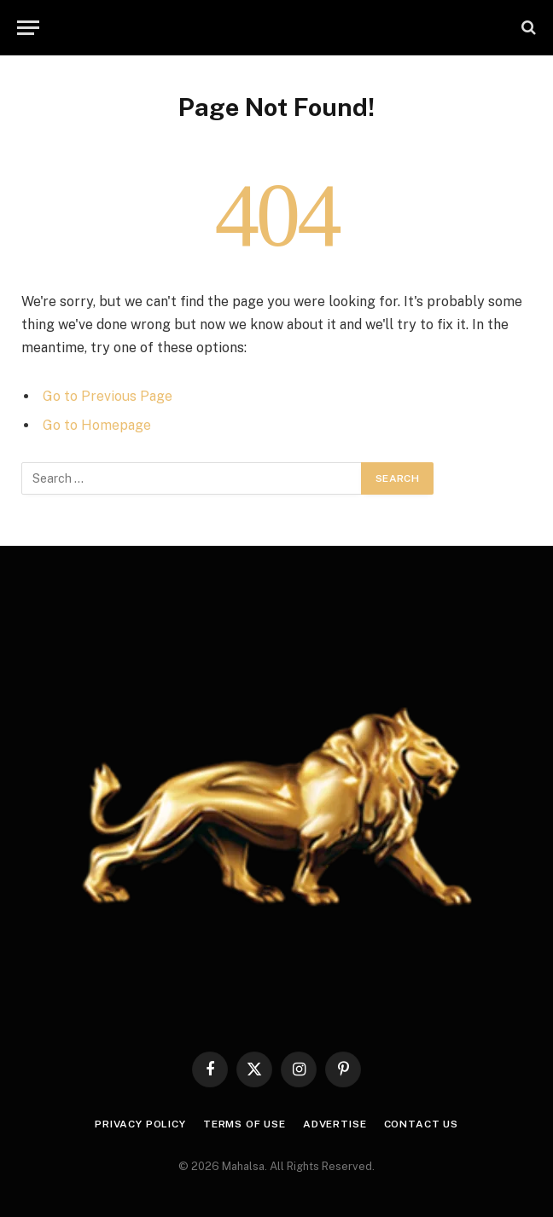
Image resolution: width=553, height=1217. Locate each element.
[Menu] (28, 28)
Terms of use (244, 1124)
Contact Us (421, 1124)
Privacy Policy (140, 1124)
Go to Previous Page (107, 396)
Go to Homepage (97, 425)
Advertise (335, 1124)
